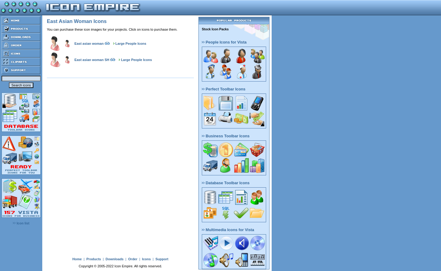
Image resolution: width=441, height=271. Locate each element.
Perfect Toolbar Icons (223, 89)
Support (161, 259)
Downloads (115, 259)
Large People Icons (130, 43)
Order (133, 259)
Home (77, 259)
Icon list (21, 223)
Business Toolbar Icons (226, 136)
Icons (146, 259)
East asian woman (89, 43)
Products (93, 259)
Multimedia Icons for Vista (228, 229)
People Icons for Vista (224, 42)
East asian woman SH (91, 60)
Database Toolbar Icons (226, 183)
